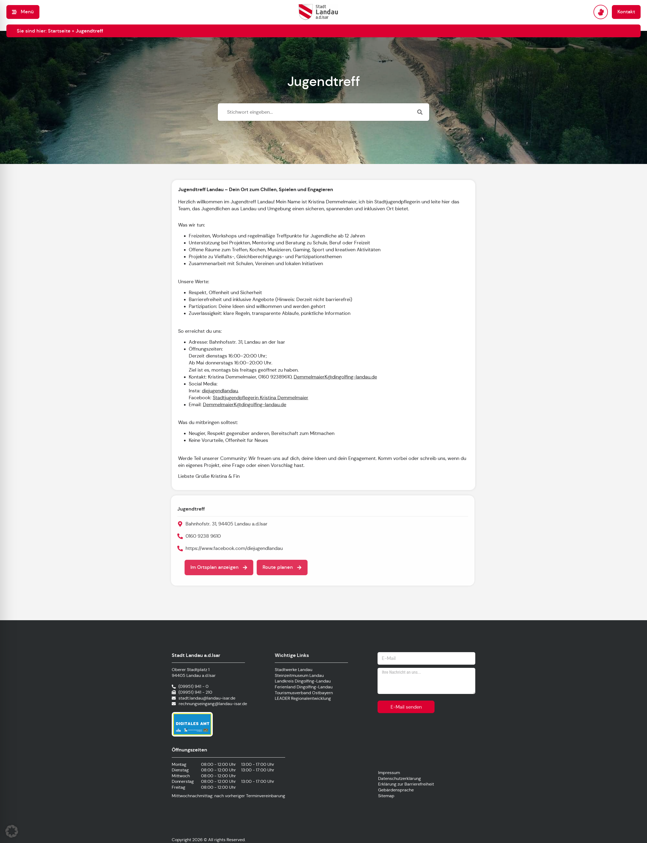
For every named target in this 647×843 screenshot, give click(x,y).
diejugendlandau (220, 391)
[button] (11, 831)
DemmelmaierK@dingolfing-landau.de (335, 377)
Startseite (59, 31)
